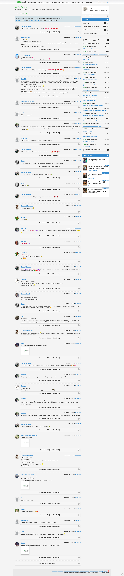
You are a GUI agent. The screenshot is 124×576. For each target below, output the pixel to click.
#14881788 (78, 67)
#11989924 (78, 316)
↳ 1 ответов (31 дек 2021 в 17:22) (49, 274)
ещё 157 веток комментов (47, 564)
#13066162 (78, 194)
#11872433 (78, 398)
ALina (22, 161)
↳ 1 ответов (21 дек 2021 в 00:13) (49, 288)
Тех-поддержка (103, 571)
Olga (22, 532)
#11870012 (78, 343)
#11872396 (78, 413)
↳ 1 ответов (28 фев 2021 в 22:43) (49, 557)
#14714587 (78, 79)
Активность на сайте (90, 33)
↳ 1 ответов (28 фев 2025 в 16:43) (49, 32)
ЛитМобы (61, 2)
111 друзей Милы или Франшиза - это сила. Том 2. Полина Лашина (97, 191)
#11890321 (78, 363)
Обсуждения (88, 2)
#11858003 (78, 474)
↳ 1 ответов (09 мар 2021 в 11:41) (49, 369)
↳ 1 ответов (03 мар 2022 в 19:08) (49, 200)
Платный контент (94, 571)
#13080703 (78, 183)
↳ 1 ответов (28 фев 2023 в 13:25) (49, 118)
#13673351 (78, 161)
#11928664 (78, 304)
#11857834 (78, 531)
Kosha (23, 509)
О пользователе (89, 16)
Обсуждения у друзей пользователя (97, 40)
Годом (33, 231)
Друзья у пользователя (95, 23)
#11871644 (78, 424)
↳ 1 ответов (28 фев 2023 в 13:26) (49, 107)
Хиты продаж (96, 156)
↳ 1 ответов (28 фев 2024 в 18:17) (49, 62)
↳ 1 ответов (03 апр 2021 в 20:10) (49, 325)
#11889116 (78, 374)
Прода (20, 2)
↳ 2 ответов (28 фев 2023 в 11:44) (49, 133)
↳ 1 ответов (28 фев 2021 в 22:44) (49, 504)
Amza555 (23, 79)
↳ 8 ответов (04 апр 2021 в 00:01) (49, 311)
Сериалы (54, 2)
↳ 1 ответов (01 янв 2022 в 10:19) (49, 247)
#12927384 (78, 217)
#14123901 (78, 149)
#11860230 (78, 435)
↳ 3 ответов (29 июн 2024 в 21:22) (49, 50)
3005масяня (24, 520)
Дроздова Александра (28, 102)
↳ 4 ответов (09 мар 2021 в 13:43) (49, 358)
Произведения (32, 2)
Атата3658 (24, 138)
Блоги (67, 2)
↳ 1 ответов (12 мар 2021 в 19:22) (49, 338)
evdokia (23, 124)
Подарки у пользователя (95, 27)
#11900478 (78, 330)
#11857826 (78, 543)
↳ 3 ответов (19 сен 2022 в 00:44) (49, 167)
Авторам (60, 571)
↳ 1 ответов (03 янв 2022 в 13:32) (49, 236)
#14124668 (78, 124)
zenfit (22, 317)
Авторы (73, 2)
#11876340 (78, 386)
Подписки (40, 2)
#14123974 (78, 138)
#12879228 (78, 267)
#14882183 (78, 55)
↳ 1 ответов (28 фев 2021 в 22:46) (49, 450)
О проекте (54, 571)
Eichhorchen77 (25, 294)
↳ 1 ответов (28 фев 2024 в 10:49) (49, 73)
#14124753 (78, 112)
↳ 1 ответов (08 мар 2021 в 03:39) (49, 407)
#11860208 (78, 455)
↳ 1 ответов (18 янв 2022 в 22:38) (49, 212)
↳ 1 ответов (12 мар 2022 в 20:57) (49, 178)
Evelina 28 (24, 217)
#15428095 (78, 26)
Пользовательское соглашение (71, 571)
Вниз (122, 574)
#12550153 (78, 293)
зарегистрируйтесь (33, 20)
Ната (22, 113)
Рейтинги (80, 2)
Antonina (23, 241)
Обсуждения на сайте (97, 44)
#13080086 (78, 172)
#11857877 (78, 520)
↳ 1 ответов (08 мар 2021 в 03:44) (49, 393)
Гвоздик (23, 279)
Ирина (23, 344)
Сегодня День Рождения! (97, 150)
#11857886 (78, 509)
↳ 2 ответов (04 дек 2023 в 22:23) (49, 96)
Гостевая (86, 19)
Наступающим (26, 269)
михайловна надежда (27, 475)
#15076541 (78, 37)
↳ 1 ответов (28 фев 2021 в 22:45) (49, 469)
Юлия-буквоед (25, 38)
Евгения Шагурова (27, 206)
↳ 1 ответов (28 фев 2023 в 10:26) (49, 144)
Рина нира (24, 498)
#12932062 (78, 206)
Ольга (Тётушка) (26, 26)
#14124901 (78, 101)
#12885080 (78, 228)
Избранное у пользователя (95, 30)
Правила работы (84, 571)
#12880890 (78, 241)
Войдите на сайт (21, 20)
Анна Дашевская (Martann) (29, 435)
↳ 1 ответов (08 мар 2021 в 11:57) (49, 380)
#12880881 (78, 252)
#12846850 (78, 279)
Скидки (47, 2)
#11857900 (78, 498)
